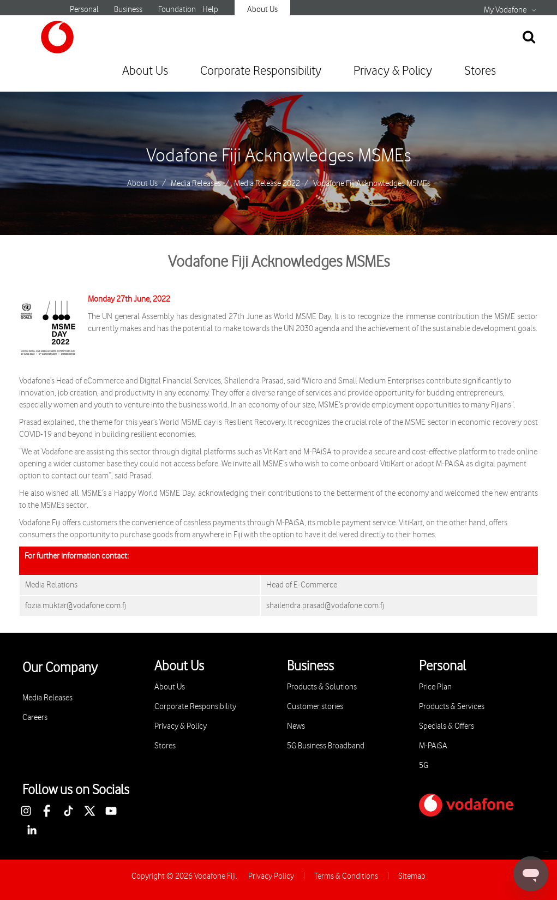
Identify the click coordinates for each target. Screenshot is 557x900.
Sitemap (412, 876)
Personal (84, 9)
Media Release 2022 (267, 183)
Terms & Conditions (346, 876)
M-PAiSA (433, 746)
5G (423, 765)
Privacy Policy (271, 876)
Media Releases (196, 183)
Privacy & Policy (393, 71)
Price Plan (435, 687)
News (296, 726)
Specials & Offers (446, 726)
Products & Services (451, 706)
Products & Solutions (322, 687)
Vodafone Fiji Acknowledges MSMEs (278, 156)
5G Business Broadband (325, 746)
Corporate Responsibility (260, 71)
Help (210, 9)
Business (128, 9)
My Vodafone (505, 10)
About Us (262, 9)
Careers (34, 717)
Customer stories (315, 706)
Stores (480, 71)
